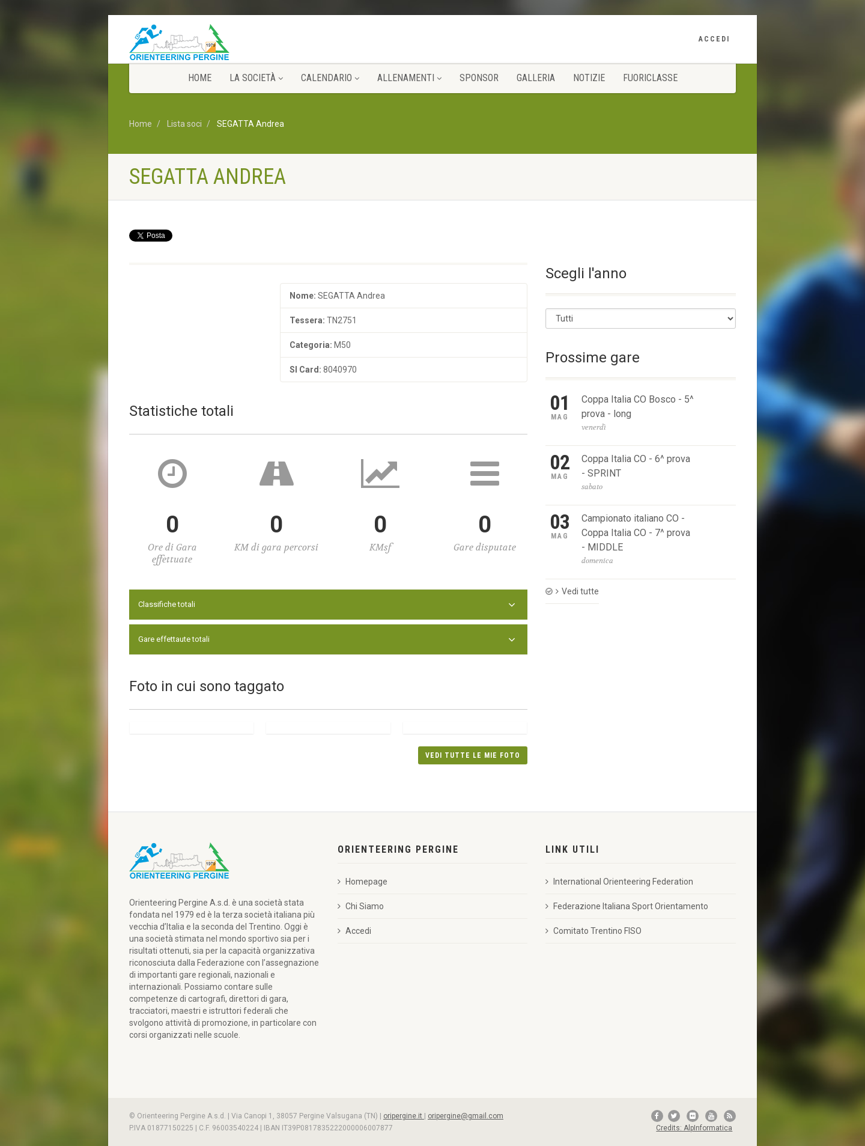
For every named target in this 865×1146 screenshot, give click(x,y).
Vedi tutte (577, 591)
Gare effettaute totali (326, 640)
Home (199, 78)
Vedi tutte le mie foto (472, 755)
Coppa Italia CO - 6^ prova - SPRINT (635, 466)
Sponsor (479, 78)
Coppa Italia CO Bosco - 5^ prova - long (637, 406)
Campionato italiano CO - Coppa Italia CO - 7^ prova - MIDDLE (635, 533)
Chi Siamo (361, 906)
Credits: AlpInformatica (694, 1128)
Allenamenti (409, 78)
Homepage (362, 881)
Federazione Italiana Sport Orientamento (626, 906)
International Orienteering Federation (619, 881)
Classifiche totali (326, 605)
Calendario (330, 78)
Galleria (536, 78)
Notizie (589, 78)
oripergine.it (403, 1116)
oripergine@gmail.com (465, 1116)
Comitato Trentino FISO (593, 931)
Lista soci (184, 124)
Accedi (714, 39)
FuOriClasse (650, 78)
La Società (256, 78)
